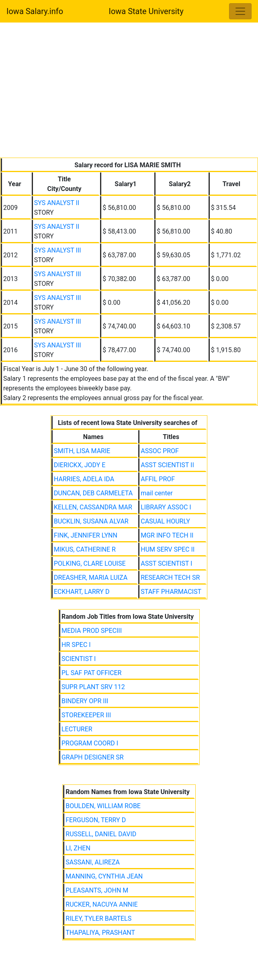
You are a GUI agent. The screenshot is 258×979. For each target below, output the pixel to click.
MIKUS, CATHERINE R (85, 549)
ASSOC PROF (160, 451)
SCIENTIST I (78, 659)
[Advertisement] (129, 91)
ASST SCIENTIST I (166, 563)
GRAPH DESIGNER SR (92, 757)
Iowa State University (146, 11)
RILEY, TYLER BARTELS (98, 918)
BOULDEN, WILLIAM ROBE (103, 806)
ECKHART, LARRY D (81, 591)
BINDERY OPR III (84, 701)
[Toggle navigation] (240, 11)
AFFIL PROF (158, 479)
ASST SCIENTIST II (167, 465)
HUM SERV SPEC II (168, 549)
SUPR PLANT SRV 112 (93, 687)
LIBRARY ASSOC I (166, 507)
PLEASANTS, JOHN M (97, 890)
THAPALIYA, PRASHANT (100, 932)
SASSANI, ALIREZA (93, 862)
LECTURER (76, 729)
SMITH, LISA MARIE (82, 451)
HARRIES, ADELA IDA (84, 479)
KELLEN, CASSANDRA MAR (93, 507)
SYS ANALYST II (57, 203)
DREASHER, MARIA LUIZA (90, 577)
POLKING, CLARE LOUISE (90, 563)
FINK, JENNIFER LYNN (85, 535)
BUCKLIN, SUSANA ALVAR (91, 521)
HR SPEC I (76, 645)
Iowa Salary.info (34, 11)
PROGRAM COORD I (89, 743)
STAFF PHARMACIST (171, 591)
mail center (156, 493)
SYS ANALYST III (57, 250)
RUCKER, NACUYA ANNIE (101, 904)
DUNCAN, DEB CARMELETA (93, 493)
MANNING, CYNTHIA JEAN (104, 876)
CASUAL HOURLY (165, 521)
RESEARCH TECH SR (170, 577)
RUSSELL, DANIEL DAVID (101, 834)
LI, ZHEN (78, 848)
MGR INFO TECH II (167, 535)
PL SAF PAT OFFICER (91, 673)
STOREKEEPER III (86, 715)
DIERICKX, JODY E (79, 465)
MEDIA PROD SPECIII (91, 630)
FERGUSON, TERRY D (96, 820)
